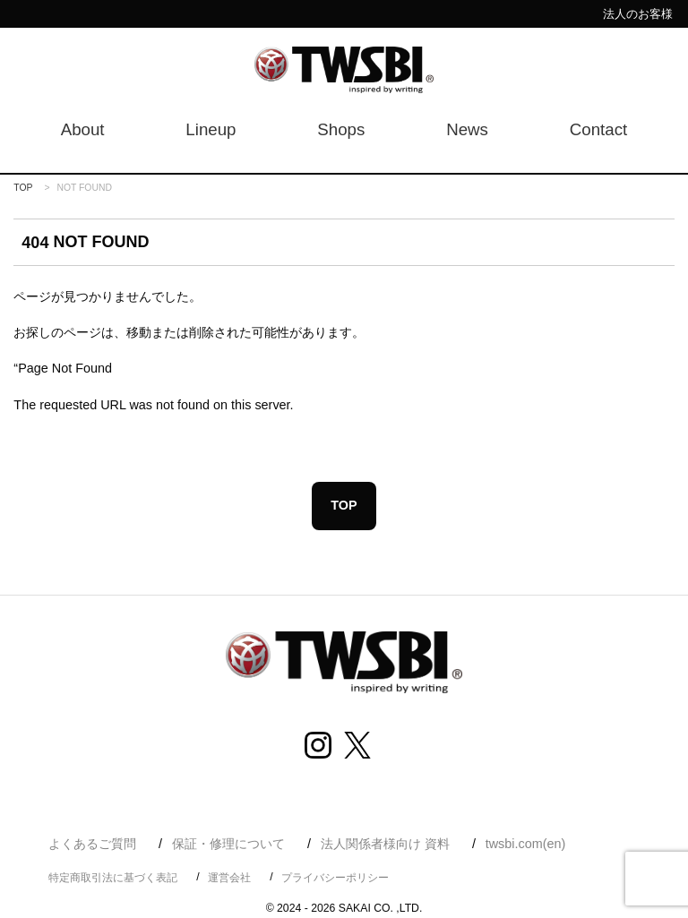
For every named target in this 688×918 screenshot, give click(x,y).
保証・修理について (228, 843)
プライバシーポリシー (335, 877)
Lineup (210, 129)
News (467, 129)
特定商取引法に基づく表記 (112, 877)
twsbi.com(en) (526, 843)
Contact (598, 129)
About (83, 129)
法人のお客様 (638, 14)
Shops (341, 129)
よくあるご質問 (92, 843)
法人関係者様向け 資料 (385, 843)
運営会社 (229, 877)
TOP (22, 188)
